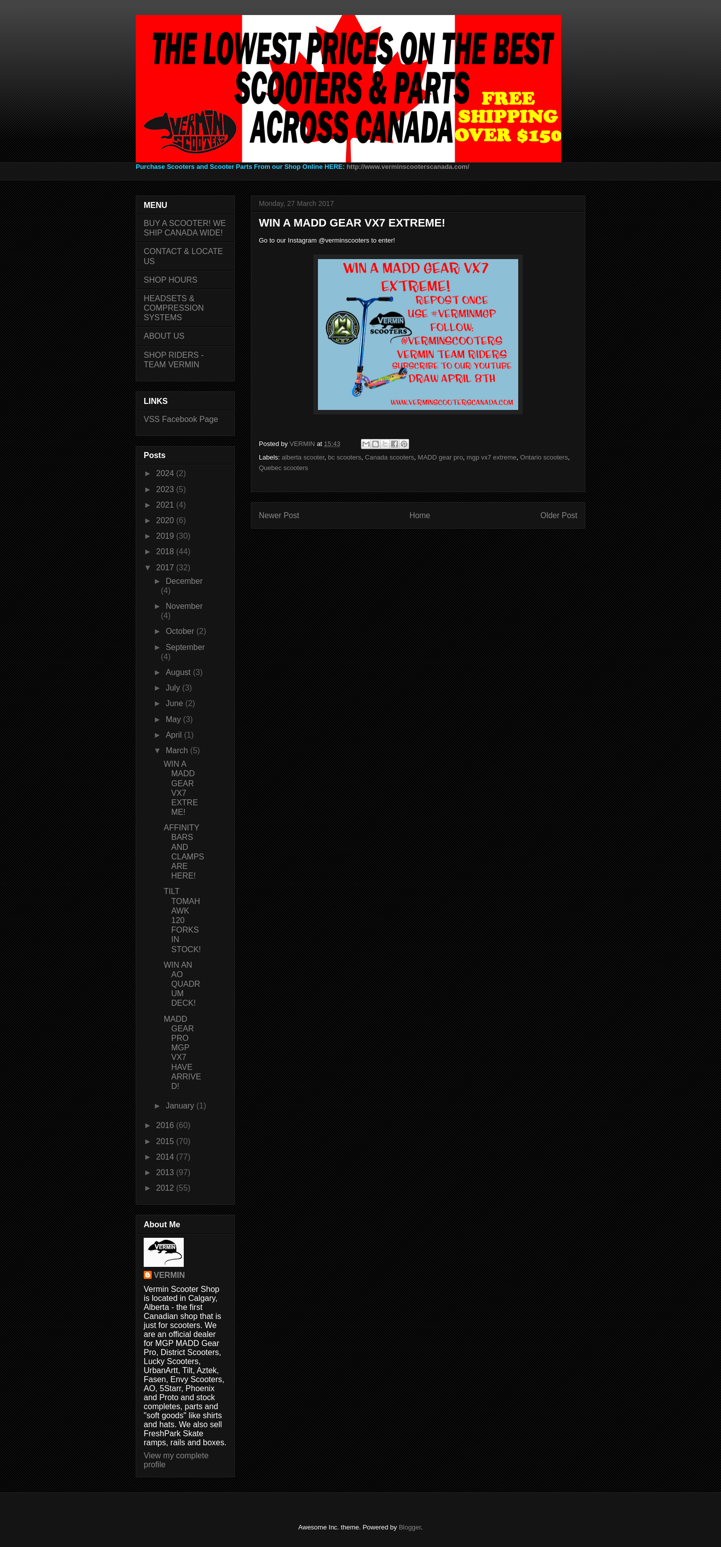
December (184, 581)
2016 (166, 1125)
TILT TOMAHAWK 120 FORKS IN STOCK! (182, 920)
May (174, 719)
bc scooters (344, 457)
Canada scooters (389, 457)
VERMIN (169, 1275)
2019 (166, 536)
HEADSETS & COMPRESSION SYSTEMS (174, 308)
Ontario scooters (544, 457)
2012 (166, 1188)
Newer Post (279, 515)
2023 (166, 489)
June (175, 703)
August (179, 672)
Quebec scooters (283, 468)
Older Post (558, 515)
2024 (166, 473)
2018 (166, 551)
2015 (166, 1141)
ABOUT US (164, 336)
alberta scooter (303, 457)
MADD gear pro (440, 457)
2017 (166, 567)
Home (420, 515)
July (174, 688)
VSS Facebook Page (181, 419)
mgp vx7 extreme (492, 457)
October (181, 631)
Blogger (410, 1527)
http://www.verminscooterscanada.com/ (407, 166)
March (178, 750)
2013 (166, 1172)
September (185, 647)
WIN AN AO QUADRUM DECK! (182, 984)
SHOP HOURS (170, 280)
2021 (166, 505)
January (181, 1105)
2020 (166, 520)
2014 (166, 1157)
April (175, 735)
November (184, 606)
